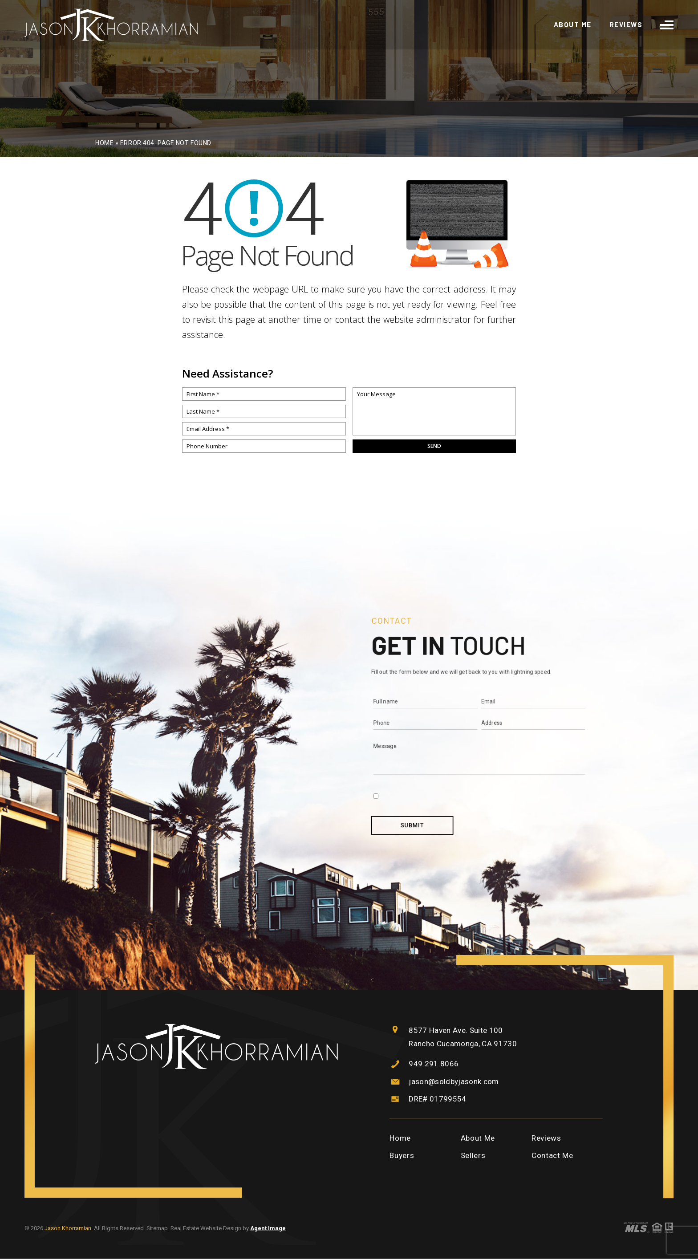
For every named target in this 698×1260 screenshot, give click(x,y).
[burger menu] (667, 24)
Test (444, 712)
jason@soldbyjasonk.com (456, 1082)
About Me (573, 25)
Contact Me (552, 1157)
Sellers (473, 1157)
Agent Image (268, 1230)
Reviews (626, 25)
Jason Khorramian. (69, 1230)
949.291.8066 (434, 1065)
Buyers (402, 1157)
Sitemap (157, 1230)
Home (400, 1139)
